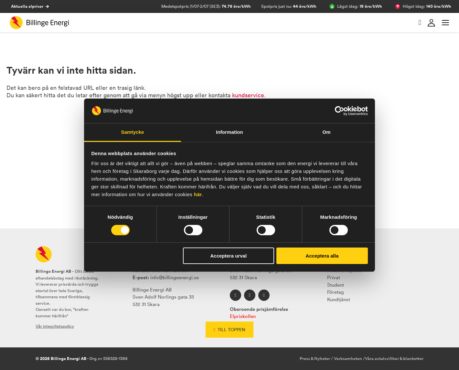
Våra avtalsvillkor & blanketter (394, 359)
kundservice (248, 95)
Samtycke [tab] (132, 132)
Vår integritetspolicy (55, 326)
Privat (333, 277)
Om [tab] (326, 132)
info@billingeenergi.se (174, 277)
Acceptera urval (228, 256)
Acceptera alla (322, 256)
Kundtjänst (338, 299)
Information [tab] (229, 132)
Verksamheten (348, 359)
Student (335, 285)
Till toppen (229, 330)
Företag (335, 292)
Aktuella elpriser (30, 6)
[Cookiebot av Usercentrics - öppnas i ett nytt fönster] (339, 111)
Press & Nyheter (315, 359)
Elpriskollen (243, 316)
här (198, 194)
